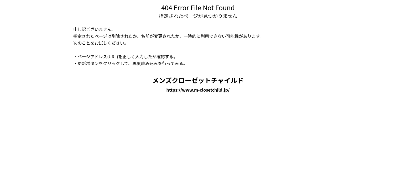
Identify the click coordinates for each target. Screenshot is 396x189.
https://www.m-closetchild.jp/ (198, 90)
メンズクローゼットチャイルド (198, 80)
